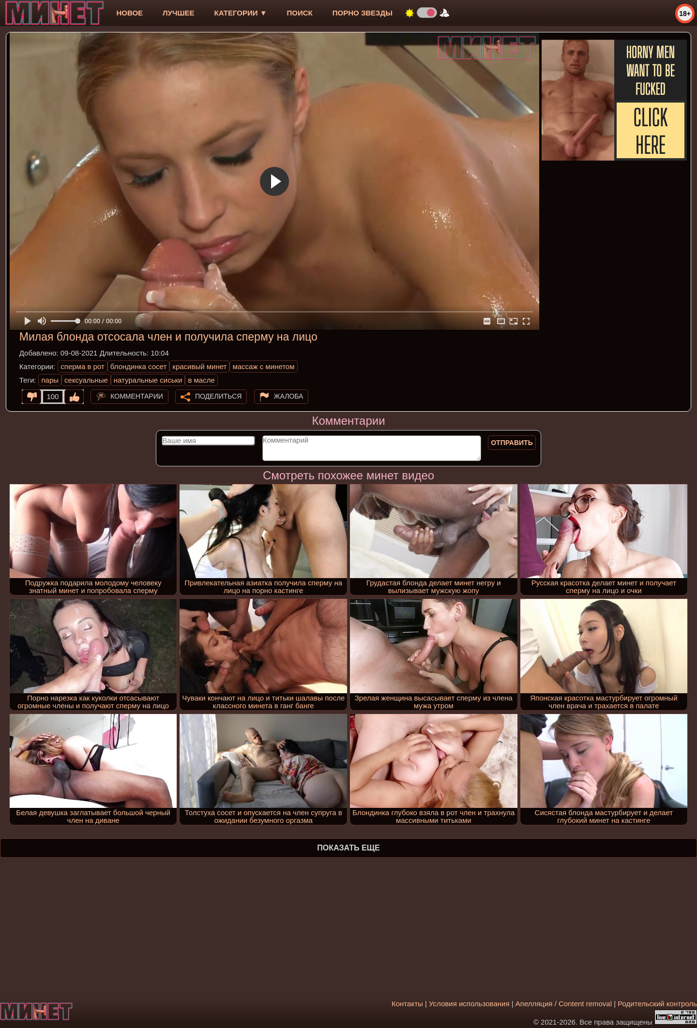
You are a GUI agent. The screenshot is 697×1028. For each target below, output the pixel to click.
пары (50, 380)
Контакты (407, 1003)
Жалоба (288, 396)
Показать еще (348, 848)
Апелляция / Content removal (563, 1003)
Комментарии (136, 396)
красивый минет (199, 366)
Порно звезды (363, 13)
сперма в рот (83, 366)
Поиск (300, 13)
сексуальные (86, 380)
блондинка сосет (138, 366)
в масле (201, 380)
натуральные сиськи (148, 380)
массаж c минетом (263, 366)
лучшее (178, 13)
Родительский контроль (657, 1003)
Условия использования (469, 1003)
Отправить (512, 443)
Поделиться (218, 396)
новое (129, 13)
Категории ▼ (240, 13)
